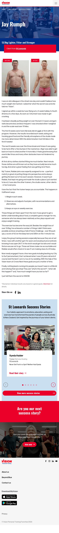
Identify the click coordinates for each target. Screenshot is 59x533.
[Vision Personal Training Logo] (6, 3)
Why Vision (12, 9)
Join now (28, 444)
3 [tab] (28, 385)
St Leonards (21, 48)
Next (53, 385)
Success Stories (25, 9)
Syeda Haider (16, 355)
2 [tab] (25, 385)
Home (4, 9)
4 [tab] (31, 385)
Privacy (4, 514)
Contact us (6, 482)
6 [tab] (36, 385)
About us (5, 472)
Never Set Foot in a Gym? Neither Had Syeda (25, 364)
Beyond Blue (7, 477)
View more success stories (28, 393)
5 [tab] (33, 385)
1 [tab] (22, 385)
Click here (46, 284)
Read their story (16, 373)
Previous (5, 385)
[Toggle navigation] (56, 3)
